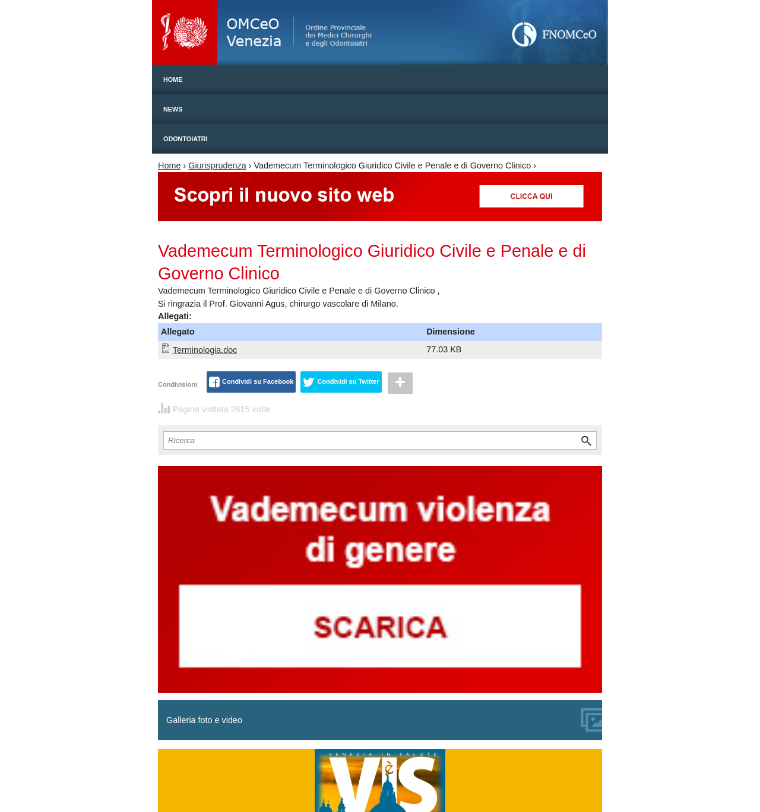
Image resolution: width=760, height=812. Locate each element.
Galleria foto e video (384, 720)
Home (172, 79)
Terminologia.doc (205, 350)
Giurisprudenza (217, 165)
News (172, 109)
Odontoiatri (185, 138)
